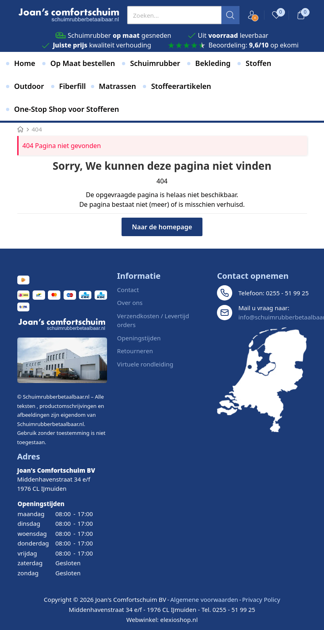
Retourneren (135, 351)
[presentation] (183, 15)
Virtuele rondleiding (145, 364)
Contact (128, 290)
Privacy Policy (261, 599)
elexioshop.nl (179, 620)
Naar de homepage (162, 226)
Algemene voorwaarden (204, 599)
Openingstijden (139, 338)
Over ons (129, 303)
